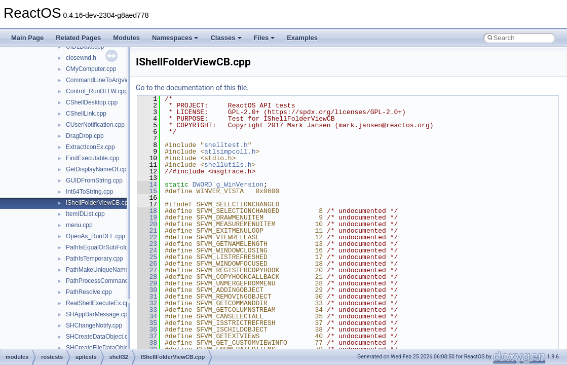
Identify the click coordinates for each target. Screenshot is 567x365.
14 (147, 184)
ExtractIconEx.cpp (90, 147)
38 (147, 342)
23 (147, 243)
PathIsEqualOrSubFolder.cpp (105, 247)
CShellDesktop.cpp (92, 102)
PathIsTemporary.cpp (94, 258)
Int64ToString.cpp (89, 191)
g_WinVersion (239, 184)
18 (147, 210)
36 (147, 329)
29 (147, 283)
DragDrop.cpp (85, 135)
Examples (302, 38)
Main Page (27, 38)
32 (147, 303)
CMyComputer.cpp (91, 68)
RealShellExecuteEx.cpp (99, 303)
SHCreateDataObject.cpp (100, 336)
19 (147, 217)
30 (147, 290)
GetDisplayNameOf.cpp (98, 169)
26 (147, 263)
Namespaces (175, 38)
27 (147, 270)
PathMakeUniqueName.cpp (103, 269)
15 (147, 191)
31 (147, 296)
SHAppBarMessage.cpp (98, 314)
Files (264, 38)
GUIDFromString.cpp (94, 180)
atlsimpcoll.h (229, 151)
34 (147, 316)
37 (147, 336)
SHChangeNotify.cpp (94, 325)
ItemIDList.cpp (85, 213)
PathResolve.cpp (89, 292)
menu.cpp (79, 225)
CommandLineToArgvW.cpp (103, 80)
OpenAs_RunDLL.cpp (95, 236)
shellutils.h (228, 164)
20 (147, 224)
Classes (225, 38)
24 (147, 250)
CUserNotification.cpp (95, 124)
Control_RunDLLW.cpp (97, 91)
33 (147, 309)
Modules (126, 38)
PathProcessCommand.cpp (103, 280)
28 (147, 276)
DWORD (202, 184)
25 (147, 257)
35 (147, 322)
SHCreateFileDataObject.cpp (105, 347)
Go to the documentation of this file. (192, 88)
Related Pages (78, 38)
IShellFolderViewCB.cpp (98, 202)
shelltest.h (226, 145)
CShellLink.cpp (86, 113)
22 (147, 237)
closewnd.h (81, 57)
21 (147, 230)
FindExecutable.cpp (92, 158)
